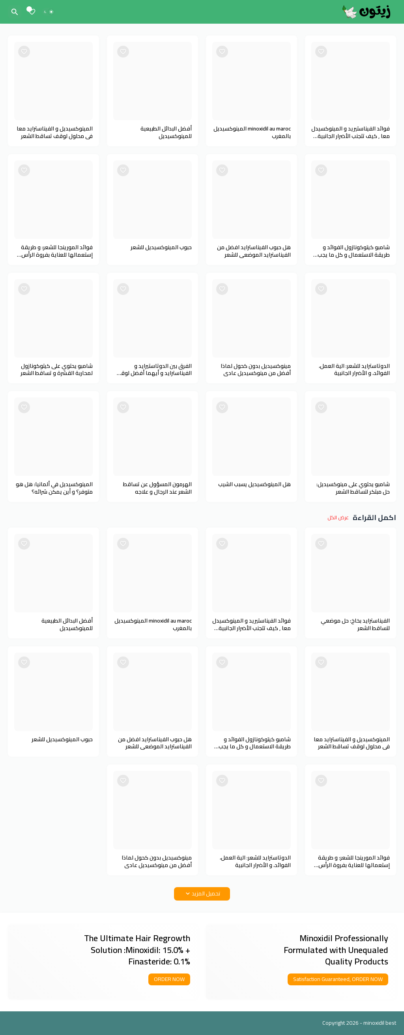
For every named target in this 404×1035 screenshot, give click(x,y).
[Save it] (321, 52)
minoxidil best (379, 1023)
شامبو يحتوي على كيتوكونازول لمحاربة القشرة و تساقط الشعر (57, 369)
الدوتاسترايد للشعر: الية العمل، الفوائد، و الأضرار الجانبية (354, 369)
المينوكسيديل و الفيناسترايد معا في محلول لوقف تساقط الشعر (55, 132)
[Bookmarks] (32, 12)
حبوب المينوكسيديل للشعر (161, 247)
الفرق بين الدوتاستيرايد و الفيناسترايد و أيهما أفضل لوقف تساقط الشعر (153, 369)
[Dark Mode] (48, 12)
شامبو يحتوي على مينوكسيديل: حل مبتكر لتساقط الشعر (353, 488)
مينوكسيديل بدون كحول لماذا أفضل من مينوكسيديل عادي (256, 369)
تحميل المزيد (206, 893)
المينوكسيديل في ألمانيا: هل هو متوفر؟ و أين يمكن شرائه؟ (54, 488)
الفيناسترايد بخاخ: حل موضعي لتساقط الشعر (355, 624)
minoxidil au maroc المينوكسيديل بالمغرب (252, 132)
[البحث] (14, 12)
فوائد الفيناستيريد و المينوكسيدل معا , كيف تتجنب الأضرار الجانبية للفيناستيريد (350, 132)
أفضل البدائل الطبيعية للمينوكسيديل (166, 132)
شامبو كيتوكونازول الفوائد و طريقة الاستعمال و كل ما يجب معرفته (354, 251)
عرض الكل (338, 518)
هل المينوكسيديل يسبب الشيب (254, 484)
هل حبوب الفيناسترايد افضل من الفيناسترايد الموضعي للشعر (254, 251)
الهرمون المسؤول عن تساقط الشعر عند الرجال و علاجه (157, 488)
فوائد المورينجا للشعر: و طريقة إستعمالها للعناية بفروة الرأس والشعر (57, 251)
